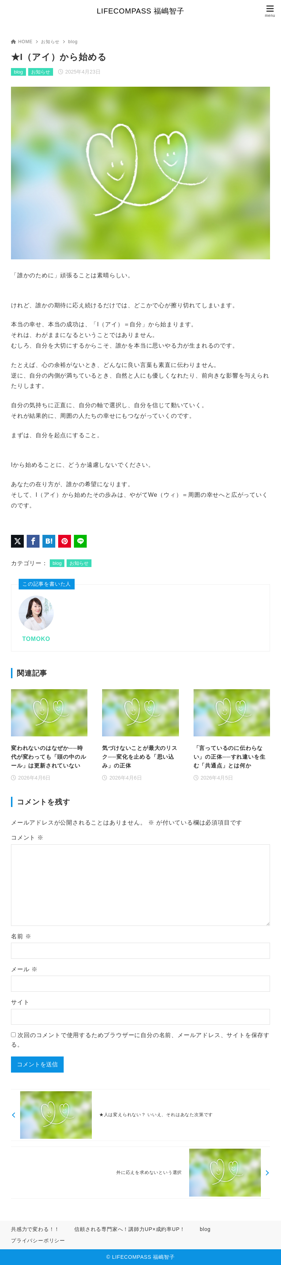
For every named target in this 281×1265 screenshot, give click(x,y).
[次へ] (140, 1172)
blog (73, 41)
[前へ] (140, 1115)
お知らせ (50, 41)
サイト (20, 1002)
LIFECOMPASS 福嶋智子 (140, 11)
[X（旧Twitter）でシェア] (17, 541)
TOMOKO (36, 639)
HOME (22, 41)
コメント (27, 837)
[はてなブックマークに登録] (48, 541)
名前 (21, 936)
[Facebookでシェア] (33, 541)
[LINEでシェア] (80, 541)
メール (24, 969)
